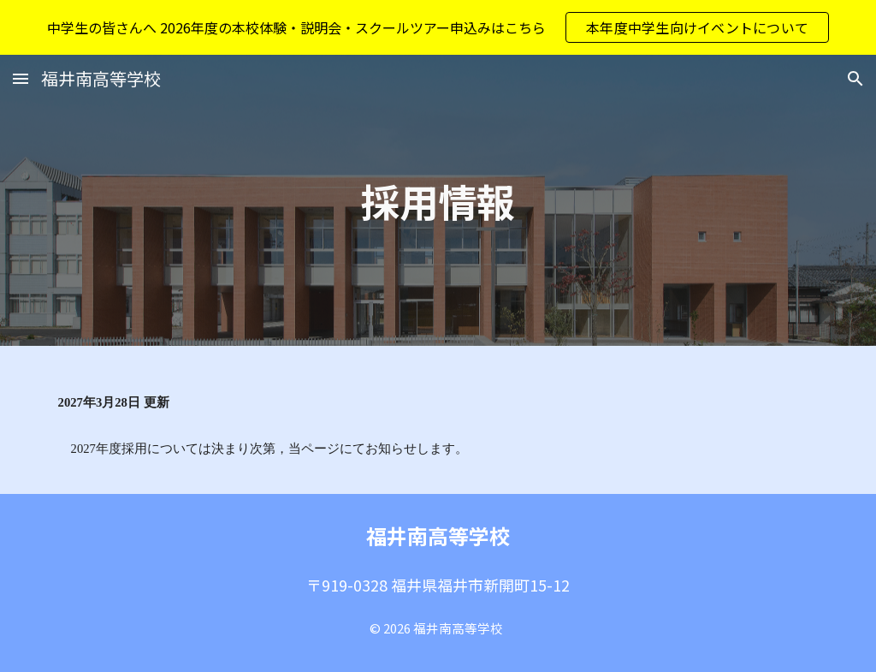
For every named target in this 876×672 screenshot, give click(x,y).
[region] (438, 27)
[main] (437, 201)
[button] (20, 78)
